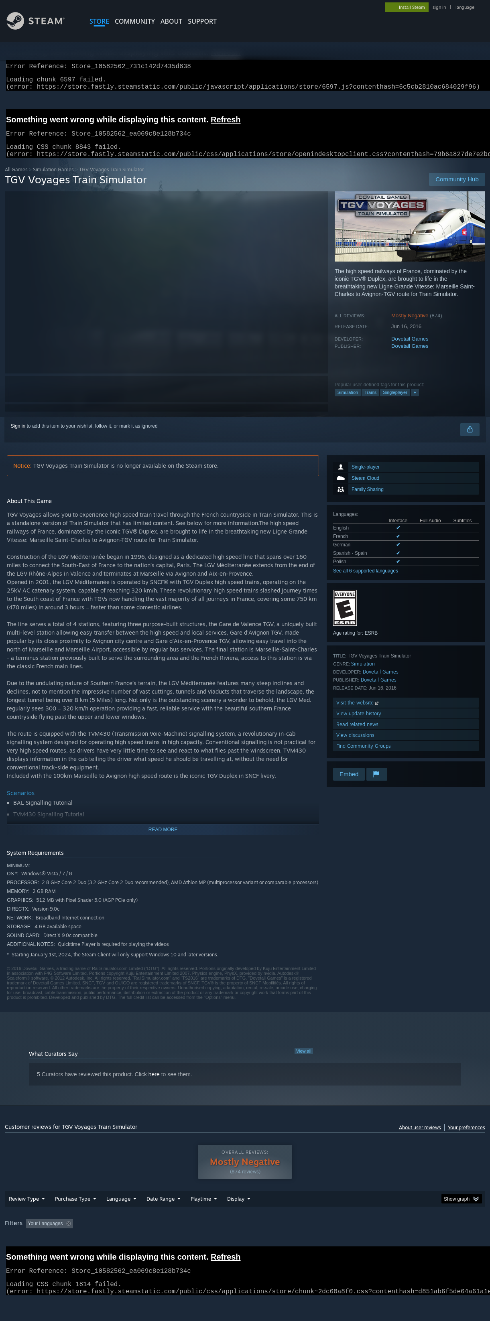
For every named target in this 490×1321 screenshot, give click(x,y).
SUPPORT (202, 21)
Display (235, 1219)
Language (118, 1219)
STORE (99, 21)
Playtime (201, 1219)
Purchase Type (72, 1219)
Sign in (18, 435)
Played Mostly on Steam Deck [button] (246, 1244)
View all (303, 1060)
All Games (16, 179)
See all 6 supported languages (365, 580)
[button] (32, 1244)
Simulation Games (53, 179)
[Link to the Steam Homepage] (41, 27)
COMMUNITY (135, 21)
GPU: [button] (381, 1244)
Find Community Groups (363, 756)
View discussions (355, 745)
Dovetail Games (409, 348)
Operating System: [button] (313, 1244)
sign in (439, 7)
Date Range (160, 1219)
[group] (245, 1245)
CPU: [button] (354, 1244)
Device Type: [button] (417, 1244)
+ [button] (415, 402)
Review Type (24, 1219)
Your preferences (466, 1137)
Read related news (357, 734)
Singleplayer (395, 402)
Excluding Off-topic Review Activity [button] (126, 1244)
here (154, 1084)
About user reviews (420, 1137)
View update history (358, 723)
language (464, 7)
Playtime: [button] (188, 1244)
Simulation (348, 402)
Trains (370, 402)
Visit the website (358, 712)
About (171, 21)
